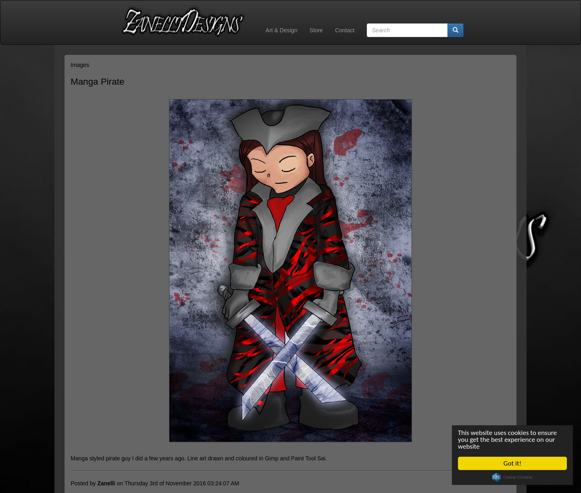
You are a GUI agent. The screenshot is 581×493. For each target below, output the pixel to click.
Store (316, 30)
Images (80, 65)
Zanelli (106, 483)
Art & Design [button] (281, 30)
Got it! (512, 463)
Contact (344, 30)
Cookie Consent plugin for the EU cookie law (513, 477)
